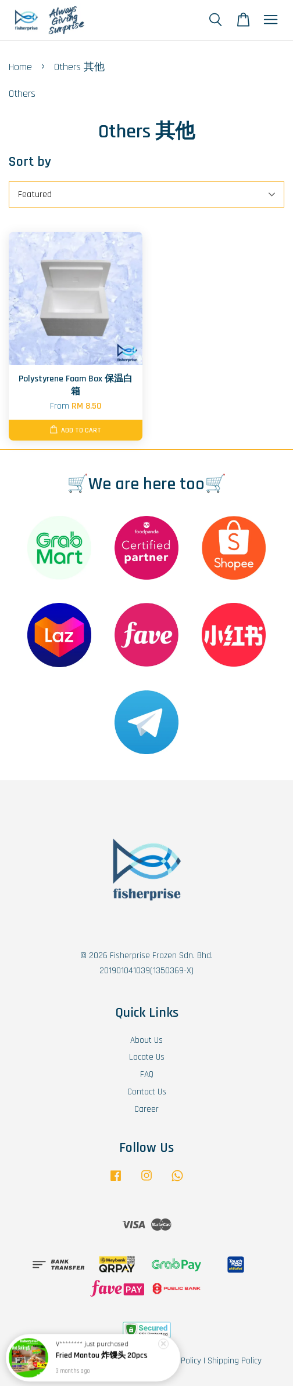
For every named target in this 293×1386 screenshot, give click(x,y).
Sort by (30, 161)
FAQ (146, 1074)
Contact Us (146, 1091)
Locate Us (147, 1057)
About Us (146, 1040)
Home (20, 67)
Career (146, 1109)
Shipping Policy (235, 1360)
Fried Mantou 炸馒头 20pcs (102, 1359)
